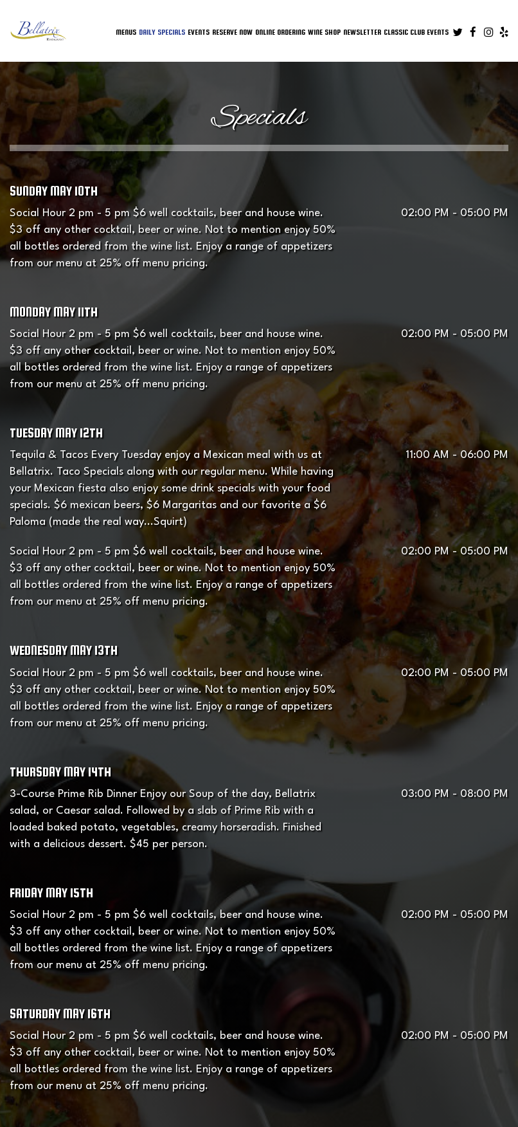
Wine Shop (324, 32)
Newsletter (362, 32)
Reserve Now (232, 32)
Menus (126, 32)
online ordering (280, 32)
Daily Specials (162, 32)
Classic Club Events (416, 32)
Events (199, 32)
